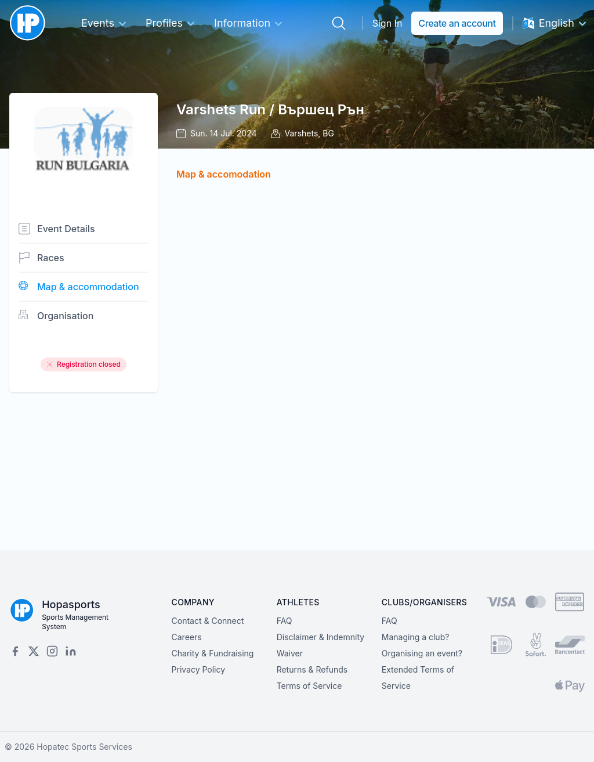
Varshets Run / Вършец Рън (270, 109)
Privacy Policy (199, 669)
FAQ (284, 621)
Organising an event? (422, 653)
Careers (187, 637)
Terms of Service (309, 686)
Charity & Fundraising (213, 653)
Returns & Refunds (312, 669)
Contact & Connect (208, 621)
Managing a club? (416, 637)
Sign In (387, 23)
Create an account (456, 23)
